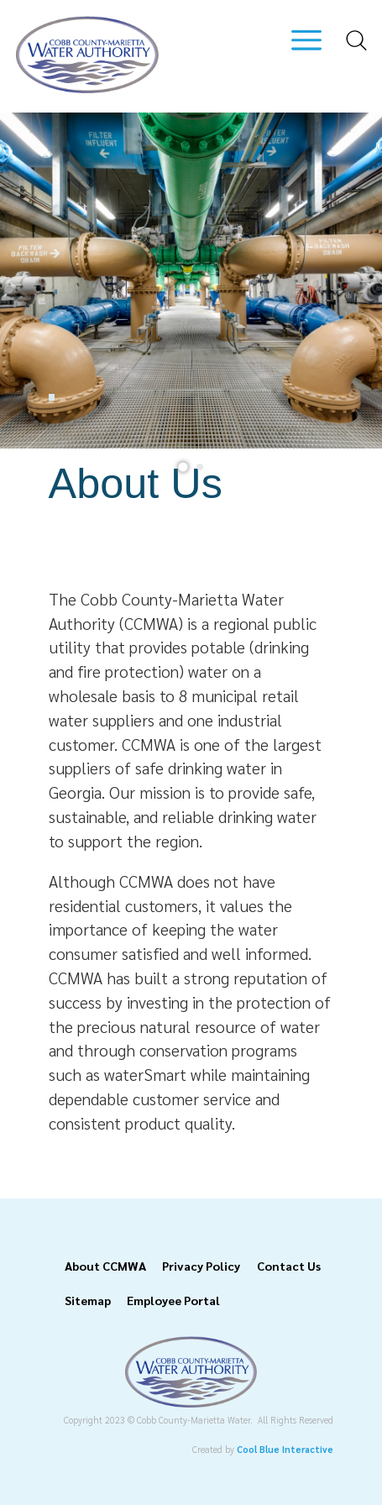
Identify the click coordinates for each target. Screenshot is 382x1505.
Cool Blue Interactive (285, 1449)
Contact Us (289, 1265)
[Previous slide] (32, 280)
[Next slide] (349, 280)
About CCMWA (105, 1265)
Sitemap (88, 1300)
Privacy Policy (201, 1265)
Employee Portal (173, 1300)
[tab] (182, 466)
